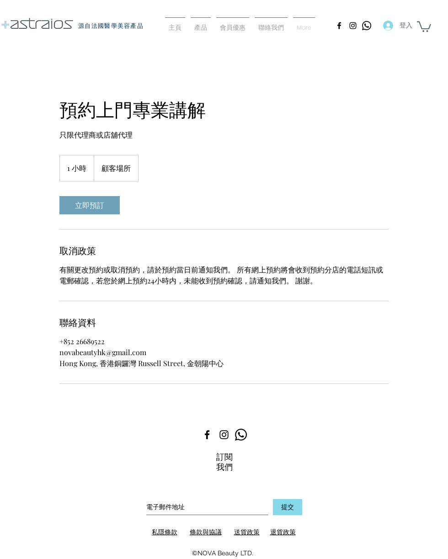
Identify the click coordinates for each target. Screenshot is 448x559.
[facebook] (339, 25)
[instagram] (352, 25)
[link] (89, 205)
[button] (424, 26)
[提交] (287, 507)
